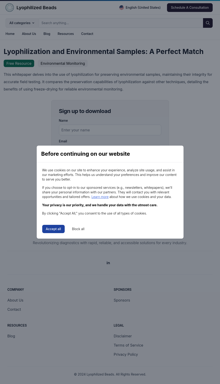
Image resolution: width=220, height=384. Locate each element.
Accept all (53, 229)
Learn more (100, 197)
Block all (78, 229)
